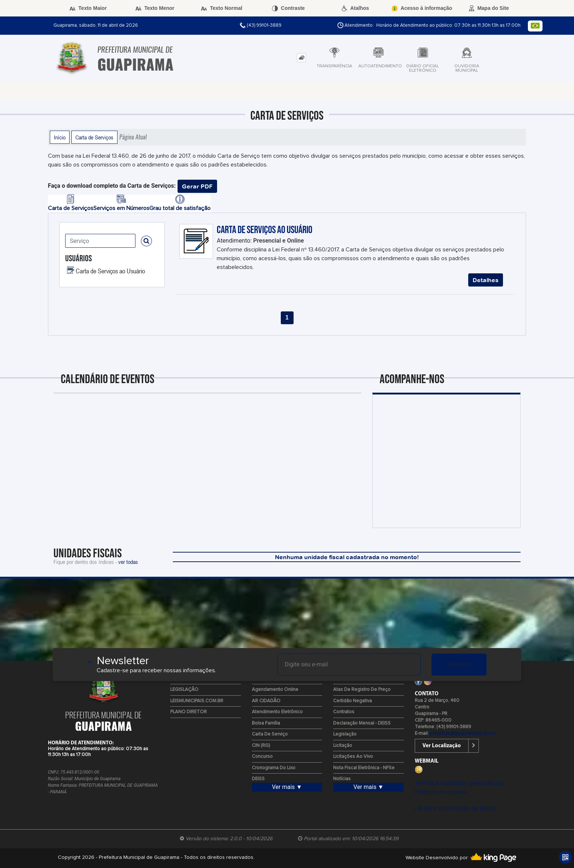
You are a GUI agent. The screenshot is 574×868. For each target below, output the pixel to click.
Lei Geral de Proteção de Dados (455, 808)
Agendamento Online (275, 689)
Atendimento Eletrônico (277, 712)
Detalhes (486, 280)
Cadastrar (459, 664)
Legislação (345, 734)
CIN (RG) (261, 745)
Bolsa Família (266, 723)
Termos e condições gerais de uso (459, 783)
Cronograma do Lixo (273, 768)
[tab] (301, 57)
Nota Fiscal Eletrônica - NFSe (364, 768)
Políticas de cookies (441, 792)
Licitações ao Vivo (353, 756)
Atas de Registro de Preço (362, 689)
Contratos (343, 712)
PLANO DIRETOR (188, 712)
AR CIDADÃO (266, 701)
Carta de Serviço (270, 734)
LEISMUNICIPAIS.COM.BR (196, 701)
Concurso (262, 756)
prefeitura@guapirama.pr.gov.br (463, 733)
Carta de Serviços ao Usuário (110, 271)
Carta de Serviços (94, 137)
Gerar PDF (197, 186)
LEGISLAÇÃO (184, 689)
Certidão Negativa (352, 701)
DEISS (258, 779)
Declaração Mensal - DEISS (362, 723)
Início (60, 137)
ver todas (128, 561)
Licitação (342, 745)
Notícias (342, 779)
